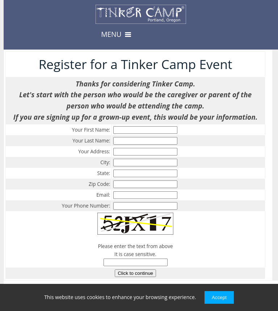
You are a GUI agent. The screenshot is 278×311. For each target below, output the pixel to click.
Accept (219, 297)
